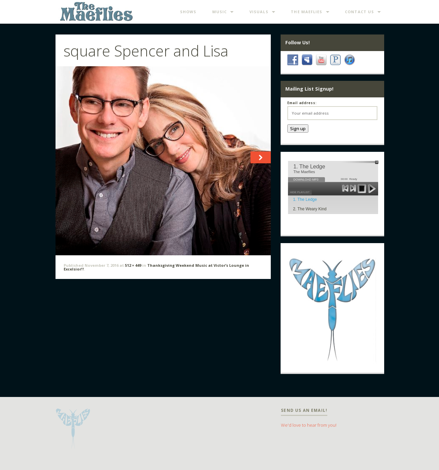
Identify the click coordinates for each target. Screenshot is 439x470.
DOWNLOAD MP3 (306, 179)
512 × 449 (133, 265)
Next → (259, 162)
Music (219, 11)
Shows (188, 11)
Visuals (258, 11)
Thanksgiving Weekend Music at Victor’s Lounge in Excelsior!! (156, 267)
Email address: (302, 103)
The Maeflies (306, 11)
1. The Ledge (305, 199)
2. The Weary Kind (310, 209)
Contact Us (359, 11)
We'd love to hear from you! (308, 425)
